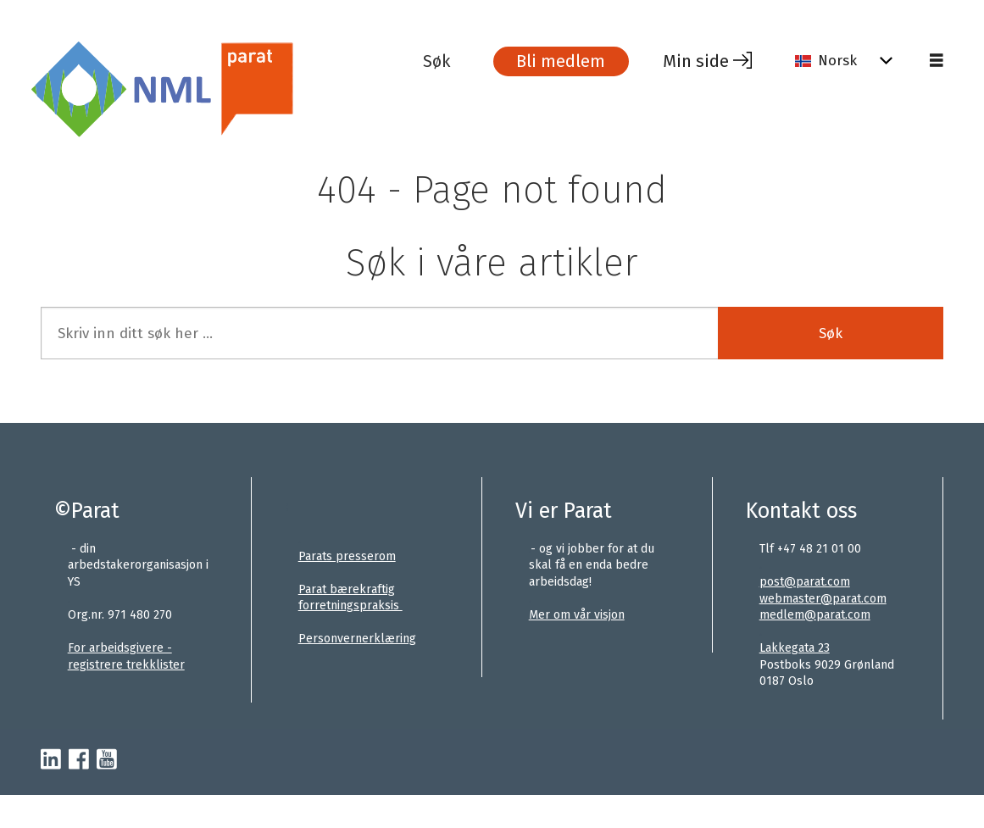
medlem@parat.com (814, 615)
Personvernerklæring (357, 638)
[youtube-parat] (107, 760)
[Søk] (449, 61)
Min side (696, 61)
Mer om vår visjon (577, 615)
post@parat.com (804, 582)
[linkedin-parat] (51, 760)
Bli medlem (560, 61)
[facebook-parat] (79, 760)
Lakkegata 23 (794, 648)
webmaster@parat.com (823, 599)
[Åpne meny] (936, 61)
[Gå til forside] (225, 88)
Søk (830, 333)
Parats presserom (347, 556)
